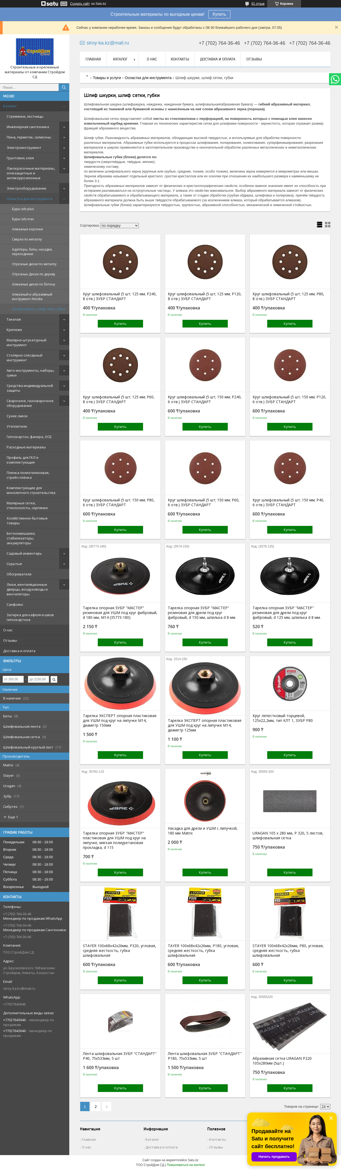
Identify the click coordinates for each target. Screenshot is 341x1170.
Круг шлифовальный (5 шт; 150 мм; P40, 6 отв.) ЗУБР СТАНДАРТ (288, 502)
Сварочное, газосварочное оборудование (30, 403)
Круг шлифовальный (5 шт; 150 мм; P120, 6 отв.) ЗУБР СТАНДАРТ (289, 399)
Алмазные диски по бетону (33, 284)
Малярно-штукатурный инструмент (26, 342)
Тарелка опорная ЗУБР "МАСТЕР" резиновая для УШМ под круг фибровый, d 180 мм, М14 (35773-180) (120, 613)
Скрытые (14, 563)
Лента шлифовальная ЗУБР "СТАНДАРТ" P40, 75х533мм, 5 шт (120, 1056)
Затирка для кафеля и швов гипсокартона (30, 617)
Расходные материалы (26, 447)
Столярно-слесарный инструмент (24, 357)
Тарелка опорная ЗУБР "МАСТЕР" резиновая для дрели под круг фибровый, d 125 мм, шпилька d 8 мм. (287, 613)
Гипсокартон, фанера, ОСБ (29, 436)
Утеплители (17, 426)
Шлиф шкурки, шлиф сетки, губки (38, 309)
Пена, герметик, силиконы (29, 137)
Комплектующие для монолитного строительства (31, 490)
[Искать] (64, 87)
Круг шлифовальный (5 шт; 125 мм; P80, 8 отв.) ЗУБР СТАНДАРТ (288, 296)
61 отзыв (258, 4)
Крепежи (14, 329)
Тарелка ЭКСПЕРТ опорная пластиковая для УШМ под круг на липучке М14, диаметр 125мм (204, 725)
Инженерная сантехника (28, 126)
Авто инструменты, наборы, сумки (30, 373)
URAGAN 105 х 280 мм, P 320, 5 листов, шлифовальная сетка (288, 835)
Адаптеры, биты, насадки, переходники (32, 251)
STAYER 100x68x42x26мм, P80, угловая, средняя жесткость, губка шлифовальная (288, 950)
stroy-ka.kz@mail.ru (19, 988)
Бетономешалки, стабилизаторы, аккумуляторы (21, 538)
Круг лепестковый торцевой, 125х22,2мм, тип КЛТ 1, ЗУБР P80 (283, 718)
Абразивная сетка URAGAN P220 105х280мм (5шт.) (282, 1061)
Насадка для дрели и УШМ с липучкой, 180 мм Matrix (203, 831)
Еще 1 (13, 817)
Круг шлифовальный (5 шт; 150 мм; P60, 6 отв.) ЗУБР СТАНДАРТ (203, 502)
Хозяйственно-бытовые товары (27, 520)
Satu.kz (193, 1160)
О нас (8, 630)
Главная (93, 59)
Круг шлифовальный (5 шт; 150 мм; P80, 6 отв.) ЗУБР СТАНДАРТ (119, 502)
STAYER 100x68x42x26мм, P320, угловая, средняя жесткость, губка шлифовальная (119, 950)
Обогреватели (19, 574)
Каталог (10, 106)
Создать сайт (80, 4)
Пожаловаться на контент (186, 1165)
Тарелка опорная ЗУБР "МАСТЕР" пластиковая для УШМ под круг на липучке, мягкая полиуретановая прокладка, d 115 (114, 840)
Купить (219, 14)
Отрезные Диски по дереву (33, 274)
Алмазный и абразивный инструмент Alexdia (32, 296)
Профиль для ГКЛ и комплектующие (22, 460)
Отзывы (10, 640)
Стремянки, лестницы (25, 116)
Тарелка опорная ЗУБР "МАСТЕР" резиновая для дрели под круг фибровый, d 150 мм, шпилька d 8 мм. (202, 613)
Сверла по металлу (27, 239)
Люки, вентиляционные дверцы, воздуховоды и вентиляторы (27, 589)
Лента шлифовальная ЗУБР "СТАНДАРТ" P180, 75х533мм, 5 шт (205, 1056)
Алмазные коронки (27, 229)
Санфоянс (15, 604)
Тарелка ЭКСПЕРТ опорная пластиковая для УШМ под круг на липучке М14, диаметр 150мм (119, 720)
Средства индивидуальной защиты (30, 388)
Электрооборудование (26, 188)
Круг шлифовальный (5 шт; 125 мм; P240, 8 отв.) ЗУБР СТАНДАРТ (120, 296)
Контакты (180, 59)
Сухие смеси (17, 416)
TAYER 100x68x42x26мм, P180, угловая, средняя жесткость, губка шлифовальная (203, 950)
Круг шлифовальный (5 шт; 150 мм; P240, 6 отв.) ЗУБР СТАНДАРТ (205, 399)
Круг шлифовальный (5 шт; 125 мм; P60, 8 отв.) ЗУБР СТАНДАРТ (119, 399)
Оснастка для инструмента (29, 198)
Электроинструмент (24, 147)
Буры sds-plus (23, 209)
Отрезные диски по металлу (34, 264)
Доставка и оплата (19, 650)
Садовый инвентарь (24, 553)
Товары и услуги (107, 78)
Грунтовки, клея (20, 158)
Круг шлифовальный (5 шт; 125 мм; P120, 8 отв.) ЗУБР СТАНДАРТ (205, 296)
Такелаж (14, 319)
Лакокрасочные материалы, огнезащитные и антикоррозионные (31, 173)
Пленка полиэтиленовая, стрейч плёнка (28, 475)
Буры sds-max (23, 219)
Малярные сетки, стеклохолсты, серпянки (27, 505)
